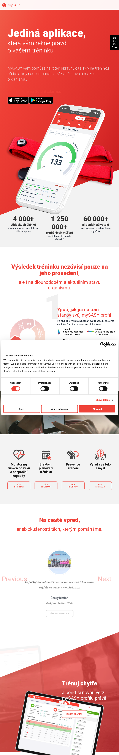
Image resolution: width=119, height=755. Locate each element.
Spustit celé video (60, 318)
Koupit (47, 740)
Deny (22, 409)
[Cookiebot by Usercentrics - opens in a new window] (102, 344)
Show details (103, 399)
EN (114, 40)
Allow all (97, 409)
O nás (83, 750)
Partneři (84, 745)
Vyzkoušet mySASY (82, 258)
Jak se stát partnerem (92, 740)
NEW (114, 46)
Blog (46, 750)
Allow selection (59, 409)
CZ (114, 37)
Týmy (47, 745)
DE (114, 43)
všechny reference (59, 494)
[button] (28, 470)
